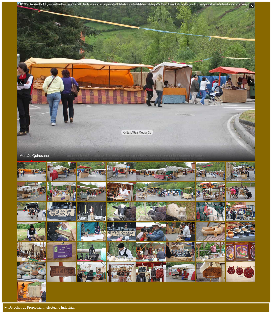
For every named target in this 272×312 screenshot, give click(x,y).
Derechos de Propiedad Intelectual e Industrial (41, 307)
